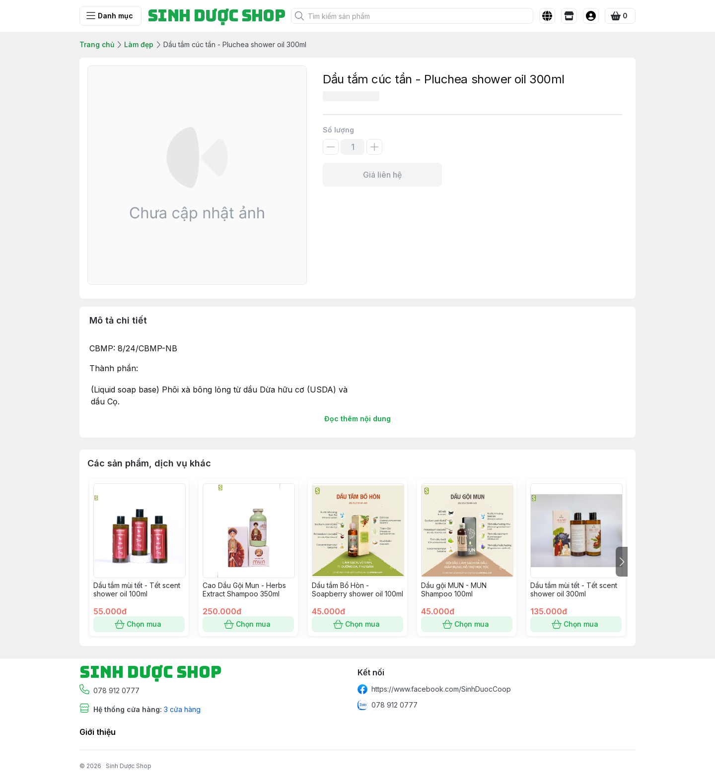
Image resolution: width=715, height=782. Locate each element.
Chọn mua (139, 624)
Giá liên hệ (382, 175)
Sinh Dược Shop (128, 766)
